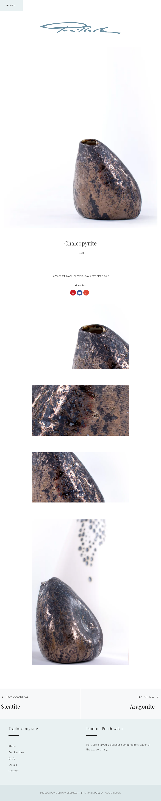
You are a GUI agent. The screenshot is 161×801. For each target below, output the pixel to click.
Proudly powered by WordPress (58, 792)
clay (86, 275)
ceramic (78, 275)
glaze (100, 275)
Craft (80, 253)
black (69, 275)
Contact (13, 770)
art (63, 275)
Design (13, 764)
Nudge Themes (112, 792)
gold (106, 275)
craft (93, 275)
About (12, 746)
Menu (11, 5)
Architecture (16, 752)
